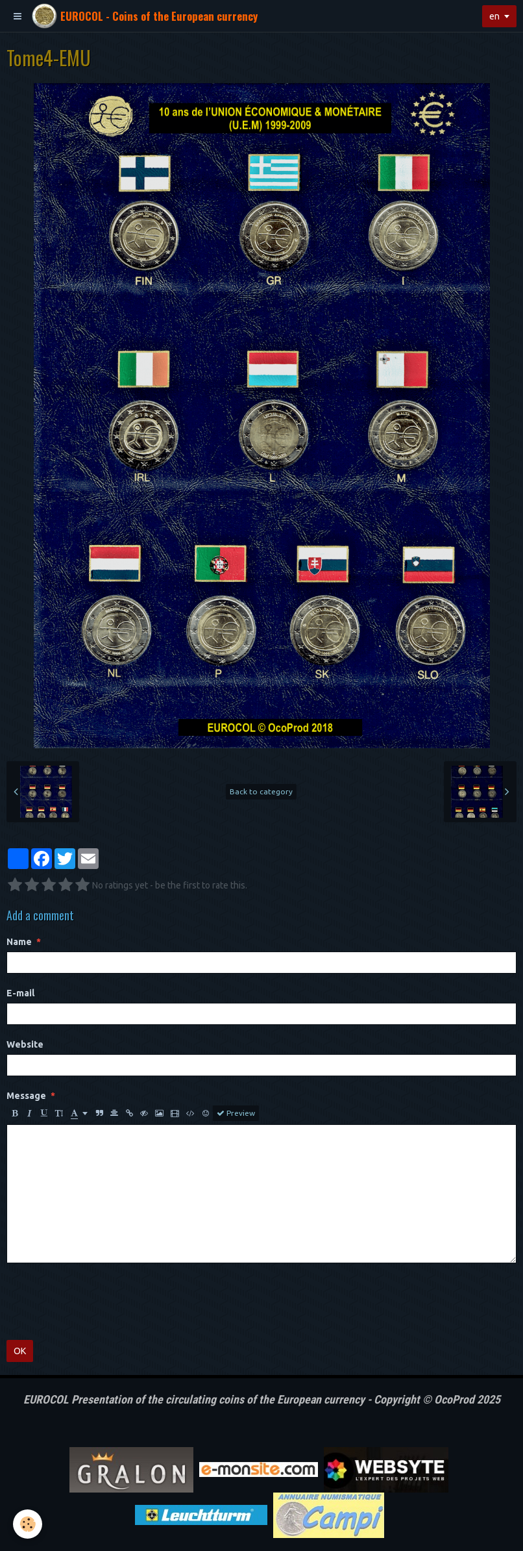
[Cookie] (27, 1524)
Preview (236, 1113)
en (494, 16)
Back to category (261, 791)
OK (20, 1351)
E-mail (20, 993)
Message (26, 1096)
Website (24, 1044)
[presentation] (105, 1301)
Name (19, 942)
